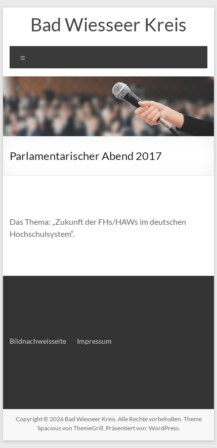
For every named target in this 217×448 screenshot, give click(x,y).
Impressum (94, 341)
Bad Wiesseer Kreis (108, 24)
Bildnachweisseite (38, 341)
